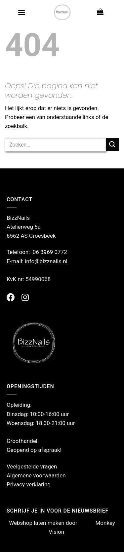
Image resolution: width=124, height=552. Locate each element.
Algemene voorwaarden (36, 475)
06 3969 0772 (50, 252)
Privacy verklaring (29, 484)
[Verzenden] (112, 144)
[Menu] (21, 12)
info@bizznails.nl (47, 261)
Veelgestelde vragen (32, 466)
